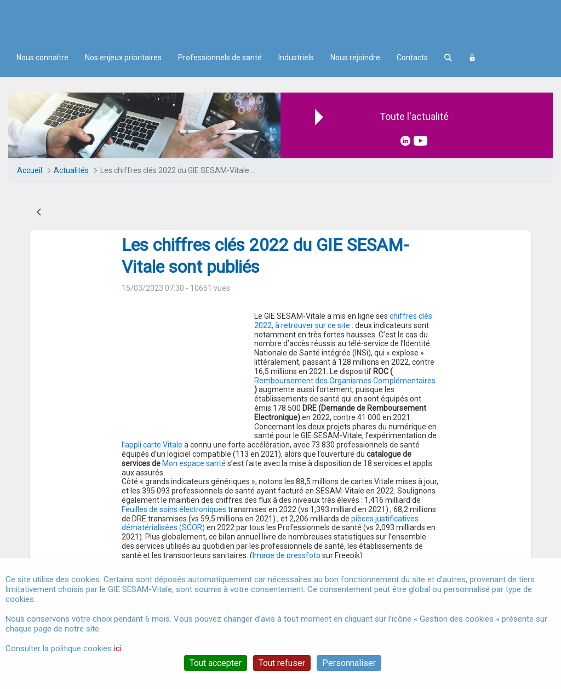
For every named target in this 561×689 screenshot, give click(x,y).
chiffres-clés (216, 550)
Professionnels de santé (220, 57)
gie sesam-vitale (154, 550)
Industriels (296, 57)
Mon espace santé (289, 435)
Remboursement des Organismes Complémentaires (345, 380)
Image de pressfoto (286, 527)
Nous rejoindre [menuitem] (355, 57)
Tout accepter (216, 663)
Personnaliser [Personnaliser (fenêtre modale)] (349, 663)
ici (118, 648)
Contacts (412, 57)
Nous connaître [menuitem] (42, 57)
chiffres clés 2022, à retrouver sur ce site (343, 321)
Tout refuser (282, 663)
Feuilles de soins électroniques (174, 481)
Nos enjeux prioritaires (123, 57)
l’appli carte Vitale (224, 417)
